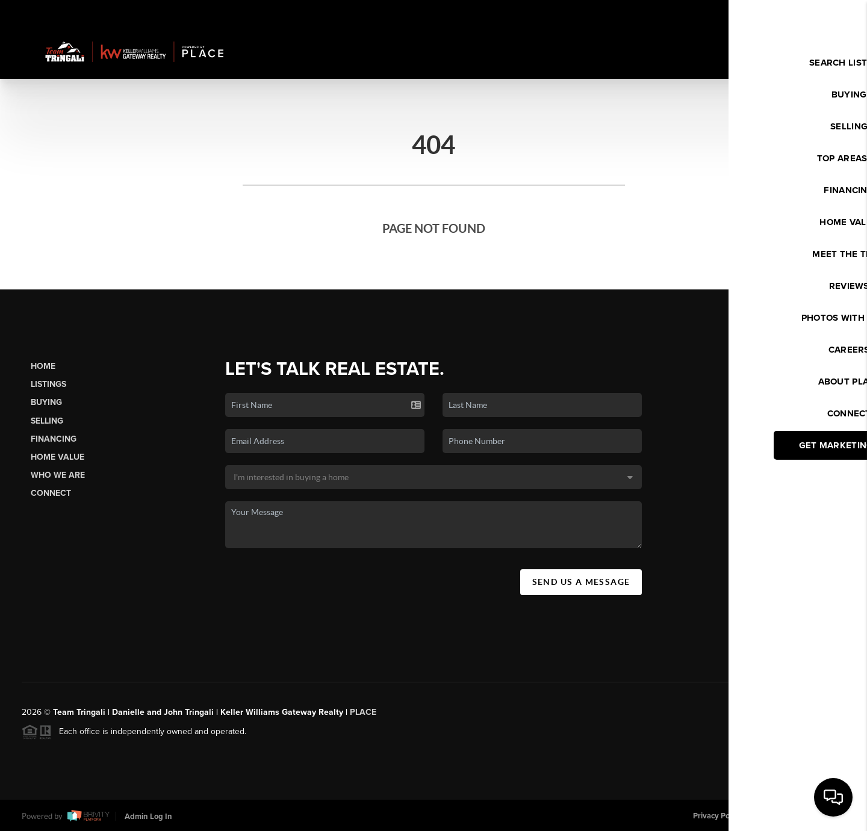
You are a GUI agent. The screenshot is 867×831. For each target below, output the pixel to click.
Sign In (819, 13)
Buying (46, 402)
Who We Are (58, 475)
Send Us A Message (581, 582)
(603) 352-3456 (759, 531)
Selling (47, 421)
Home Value (57, 457)
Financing (53, 439)
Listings (48, 384)
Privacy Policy (717, 816)
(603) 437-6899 (759, 641)
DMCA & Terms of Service (800, 816)
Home (43, 366)
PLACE (363, 716)
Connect (51, 493)
